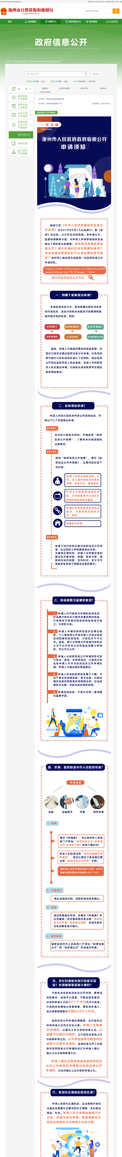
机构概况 (32, 21)
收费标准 (45, 88)
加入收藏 (107, 1)
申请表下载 (84, 88)
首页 (10, 21)
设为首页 (101, 1)
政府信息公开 (75, 21)
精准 (65, 81)
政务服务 (93, 21)
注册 (121, 1)
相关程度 (81, 81)
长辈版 (96, 1)
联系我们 (113, 1)
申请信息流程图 (64, 88)
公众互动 (113, 21)
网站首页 (15, 61)
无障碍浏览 (91, 1)
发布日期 (91, 81)
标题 (36, 81)
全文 (42, 81)
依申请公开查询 (45, 92)
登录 (117, 1)
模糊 (58, 81)
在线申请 (103, 88)
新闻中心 (52, 21)
